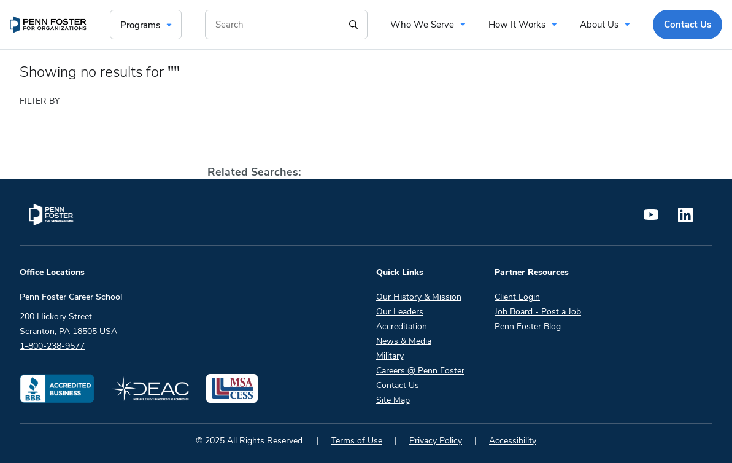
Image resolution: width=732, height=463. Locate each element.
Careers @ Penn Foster (420, 370)
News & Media (403, 341)
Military (390, 356)
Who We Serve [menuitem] (422, 24)
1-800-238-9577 (52, 346)
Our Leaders (399, 311)
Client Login (517, 297)
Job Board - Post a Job (538, 311)
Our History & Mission (418, 297)
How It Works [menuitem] (516, 24)
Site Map (393, 400)
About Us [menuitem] (599, 24)
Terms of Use (356, 440)
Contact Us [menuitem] (687, 24)
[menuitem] (48, 24)
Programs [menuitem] (140, 25)
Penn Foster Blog (528, 326)
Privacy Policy (435, 440)
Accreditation (401, 326)
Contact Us (397, 385)
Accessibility (512, 440)
